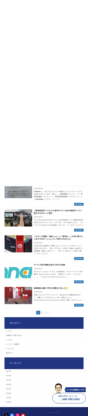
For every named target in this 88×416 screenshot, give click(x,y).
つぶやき (9, 340)
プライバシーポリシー (54, 412)
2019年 (8, 397)
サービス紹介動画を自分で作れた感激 (49, 265)
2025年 (8, 371)
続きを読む (78, 204)
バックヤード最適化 (12, 344)
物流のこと (9, 353)
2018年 (8, 402)
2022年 (8, 384)
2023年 (8, 380)
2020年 (8, 393)
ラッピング (9, 348)
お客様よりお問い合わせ (14, 335)
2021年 (8, 389)
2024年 (8, 375)
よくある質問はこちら (75, 390)
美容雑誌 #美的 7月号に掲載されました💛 (51, 288)
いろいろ (9, 331)
